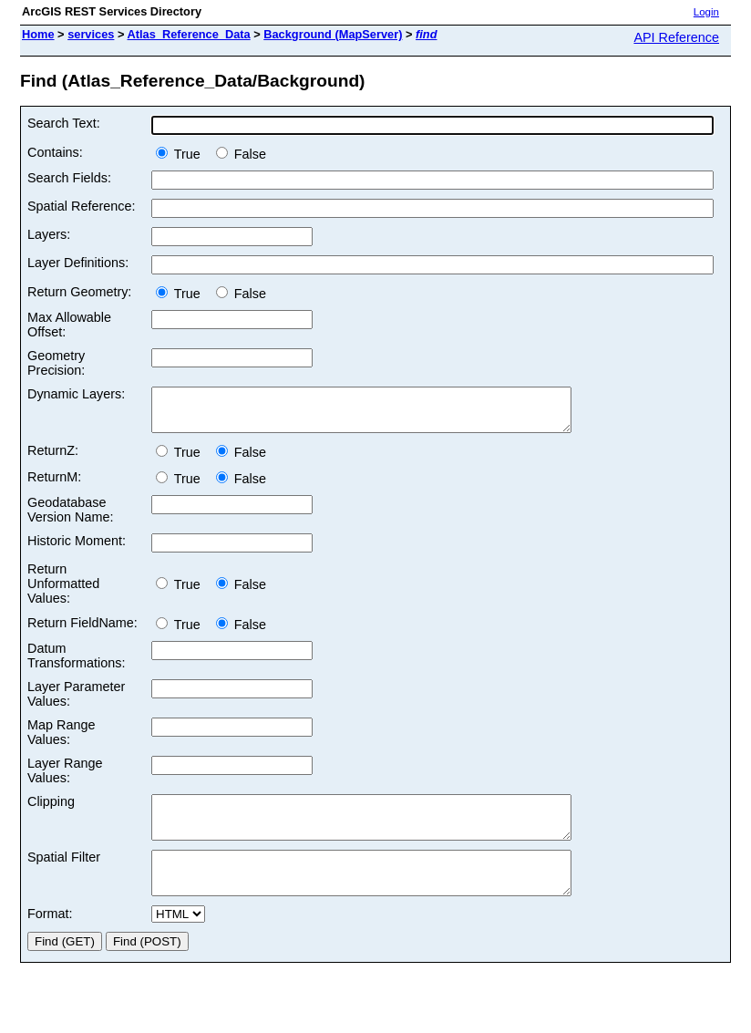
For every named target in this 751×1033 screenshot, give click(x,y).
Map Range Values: (61, 740)
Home (38, 34)
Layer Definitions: (78, 262)
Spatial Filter (63, 873)
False (241, 154)
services (90, 34)
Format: (50, 938)
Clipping (51, 809)
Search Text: (63, 123)
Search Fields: (69, 177)
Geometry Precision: (56, 362)
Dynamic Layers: (76, 394)
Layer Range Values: (64, 778)
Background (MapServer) (332, 34)
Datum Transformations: (76, 663)
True (182, 154)
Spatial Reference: (81, 206)
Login (706, 11)
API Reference (676, 37)
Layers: (48, 234)
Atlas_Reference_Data (189, 34)
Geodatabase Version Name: (70, 517)
